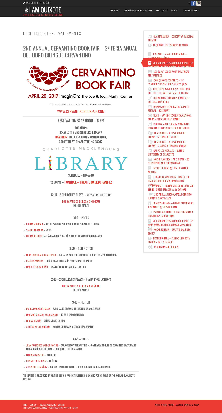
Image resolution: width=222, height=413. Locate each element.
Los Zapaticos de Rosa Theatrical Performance (168, 73)
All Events (161, 10)
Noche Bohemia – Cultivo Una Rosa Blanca (169, 231)
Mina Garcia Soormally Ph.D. (41, 255)
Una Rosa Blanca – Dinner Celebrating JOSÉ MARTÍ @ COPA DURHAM (170, 204)
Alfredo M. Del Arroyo (38, 327)
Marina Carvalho (35, 355)
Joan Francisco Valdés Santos (42, 345)
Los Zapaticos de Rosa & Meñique (81, 201)
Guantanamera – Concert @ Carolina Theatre (170, 38)
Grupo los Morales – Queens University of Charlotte (166, 152)
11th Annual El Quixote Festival (137, 10)
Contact (33, 404)
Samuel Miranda (34, 230)
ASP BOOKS (114, 10)
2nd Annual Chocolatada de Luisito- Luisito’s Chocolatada (170, 196)
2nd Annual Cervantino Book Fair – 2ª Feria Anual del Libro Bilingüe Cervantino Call (170, 222)
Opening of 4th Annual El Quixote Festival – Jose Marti (168, 108)
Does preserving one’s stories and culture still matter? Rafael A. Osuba (169, 90)
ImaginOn (61, 137)
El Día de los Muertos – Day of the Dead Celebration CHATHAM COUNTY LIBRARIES (168, 178)
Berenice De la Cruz (36, 361)
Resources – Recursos (163, 247)
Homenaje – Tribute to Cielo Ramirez (88, 182)
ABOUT (174, 10)
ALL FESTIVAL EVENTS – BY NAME (52, 404)
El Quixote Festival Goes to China (168, 45)
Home (25, 404)
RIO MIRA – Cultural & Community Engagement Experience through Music (168, 125)
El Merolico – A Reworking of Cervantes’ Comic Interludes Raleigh (167, 143)
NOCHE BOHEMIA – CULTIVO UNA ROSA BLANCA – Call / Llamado (169, 240)
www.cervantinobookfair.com (81, 111)
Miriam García (33, 321)
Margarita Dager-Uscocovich (42, 315)
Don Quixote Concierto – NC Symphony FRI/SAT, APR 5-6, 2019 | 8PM (167, 82)
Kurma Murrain (34, 224)
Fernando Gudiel (34, 236)
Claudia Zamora (34, 261)
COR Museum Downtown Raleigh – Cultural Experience (168, 99)
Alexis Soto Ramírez (36, 367)
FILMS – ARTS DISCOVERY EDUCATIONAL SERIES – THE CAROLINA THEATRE (169, 117)
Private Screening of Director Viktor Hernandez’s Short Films (170, 213)
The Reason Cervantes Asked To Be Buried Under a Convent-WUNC (50, 407)
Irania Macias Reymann (38, 309)
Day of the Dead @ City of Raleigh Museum (168, 169)
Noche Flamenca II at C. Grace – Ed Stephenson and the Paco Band (168, 161)
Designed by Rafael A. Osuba (187, 404)
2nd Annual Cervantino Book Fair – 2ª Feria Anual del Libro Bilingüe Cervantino (170, 64)
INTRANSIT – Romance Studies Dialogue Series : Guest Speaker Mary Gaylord (170, 187)
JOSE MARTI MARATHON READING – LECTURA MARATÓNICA (167, 55)
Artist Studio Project (164, 404)
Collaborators (190, 10)
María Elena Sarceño (37, 267)
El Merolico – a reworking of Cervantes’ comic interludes (166, 134)
